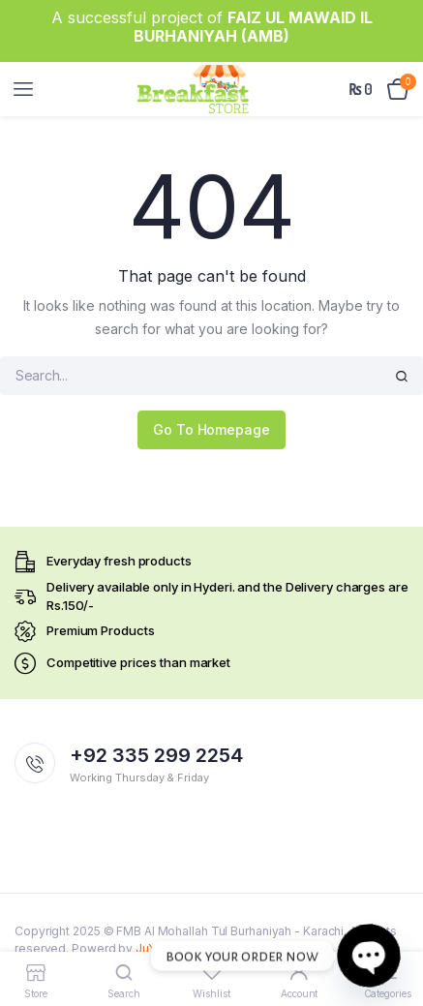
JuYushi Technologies (197, 948)
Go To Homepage (211, 429)
